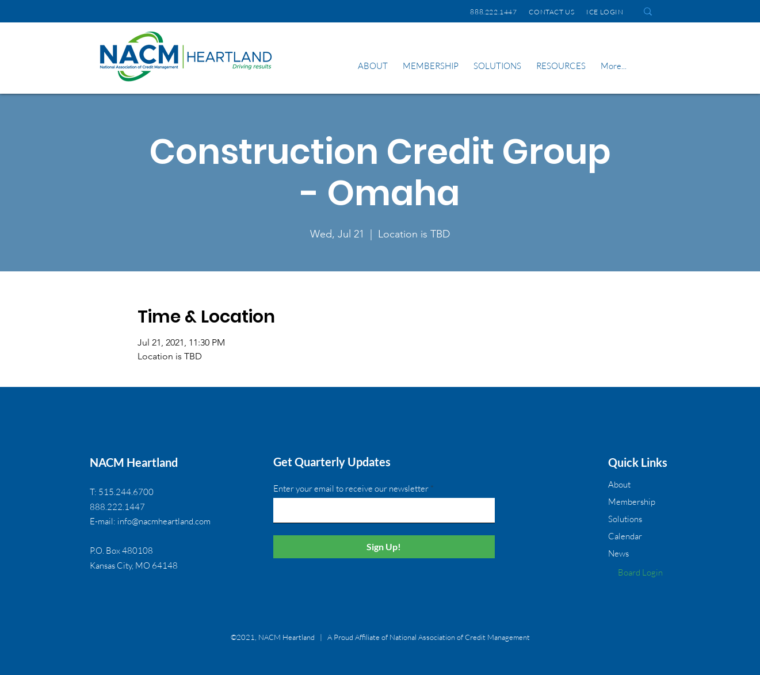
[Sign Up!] (384, 546)
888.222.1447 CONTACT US (522, 11)
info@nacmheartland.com (164, 521)
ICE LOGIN (606, 11)
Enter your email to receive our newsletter (351, 488)
